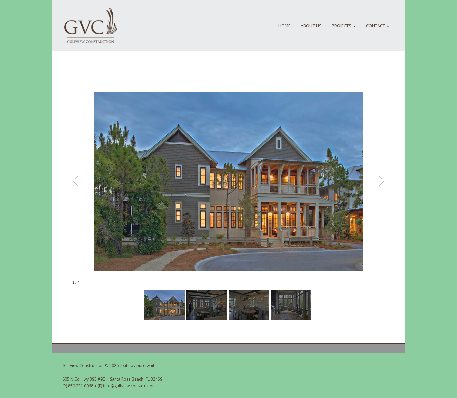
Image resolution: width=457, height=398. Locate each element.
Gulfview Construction (90, 25)
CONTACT (377, 26)
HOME (284, 26)
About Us (311, 26)
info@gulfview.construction (129, 386)
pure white (146, 365)
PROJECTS (344, 26)
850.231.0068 (80, 386)
